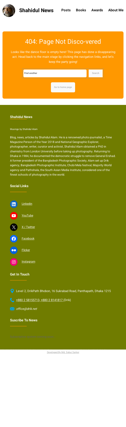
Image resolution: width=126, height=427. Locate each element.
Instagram (28, 271)
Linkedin (27, 214)
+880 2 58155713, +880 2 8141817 (39, 310)
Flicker (26, 260)
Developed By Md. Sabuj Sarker (63, 352)
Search (95, 73)
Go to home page (63, 87)
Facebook (28, 248)
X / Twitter (28, 237)
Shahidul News (36, 10)
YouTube (27, 225)
